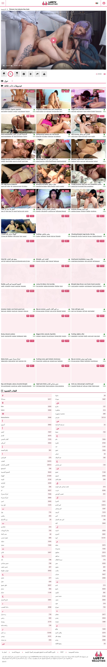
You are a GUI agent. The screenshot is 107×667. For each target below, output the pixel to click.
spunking (81, 286)
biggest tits (74, 236)
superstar (17, 286)
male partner (11, 361)
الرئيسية (3, 9)
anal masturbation (6, 136)
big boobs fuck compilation (85, 186)
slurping (9, 311)
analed (62, 186)
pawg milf (4, 186)
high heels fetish (40, 386)
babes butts (4, 361)
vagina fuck (74, 186)
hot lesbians (57, 136)
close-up (25, 311)
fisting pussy (95, 386)
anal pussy (80, 111)
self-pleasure (96, 261)
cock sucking (75, 286)
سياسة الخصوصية (74, 652)
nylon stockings (59, 386)
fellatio (82, 361)
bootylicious (94, 361)
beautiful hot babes (41, 186)
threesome (98, 111)
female (48, 236)
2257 (61, 652)
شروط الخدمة (16, 652)
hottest (96, 161)
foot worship (39, 286)
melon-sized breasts (51, 161)
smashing (7, 286)
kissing (28, 111)
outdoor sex (46, 361)
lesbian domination (49, 286)
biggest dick (58, 336)
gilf (11, 186)
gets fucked (91, 311)
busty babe (25, 161)
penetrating (74, 336)
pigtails (3, 161)
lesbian (88, 211)
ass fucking (4, 111)
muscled (73, 386)
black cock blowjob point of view (21, 261)
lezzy (61, 286)
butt (17, 361)
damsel (51, 261)
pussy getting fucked (89, 111)
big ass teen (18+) (57, 111)
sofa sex (85, 386)
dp (12, 136)
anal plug (21, 361)
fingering (83, 211)
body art (53, 236)
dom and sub (88, 261)
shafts (85, 336)
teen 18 (3, 211)
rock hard (80, 336)
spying (26, 211)
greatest (38, 336)
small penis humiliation (77, 261)
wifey (8, 186)
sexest (24, 236)
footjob (64, 311)
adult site (8, 261)
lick (25, 361)
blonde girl (79, 386)
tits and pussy (50, 336)
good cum (14, 311)
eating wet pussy (83, 136)
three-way (39, 136)
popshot (10, 111)
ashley (19, 386)
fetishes (57, 286)
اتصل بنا (4, 652)
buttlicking (87, 361)
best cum (3, 311)
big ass (90, 236)
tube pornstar (89, 161)
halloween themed (61, 211)
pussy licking (39, 111)
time (89, 136)
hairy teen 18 (9, 211)
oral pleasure (21, 111)
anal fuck (73, 111)
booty (2, 336)
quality (93, 136)
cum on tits (53, 311)
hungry (25, 136)
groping (64, 336)
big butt (47, 311)
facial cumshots (96, 286)
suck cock (91, 336)
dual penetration (18, 136)
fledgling (10, 236)
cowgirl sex (14, 386)
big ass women (40, 311)
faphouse (50, 136)
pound (13, 286)
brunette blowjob (26, 386)
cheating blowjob (97, 236)
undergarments (17, 186)
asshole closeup (75, 211)
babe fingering (51, 186)
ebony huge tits (40, 161)
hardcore (73, 161)
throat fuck (39, 361)
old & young (74, 136)
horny (78, 161)
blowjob (38, 211)
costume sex (51, 211)
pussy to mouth (17, 161)
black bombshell (61, 161)
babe (25, 336)
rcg (45, 111)
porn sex (82, 161)
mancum (20, 311)
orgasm (15, 111)
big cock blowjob (6, 386)
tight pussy (16, 236)
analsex (14, 336)
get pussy (49, 111)
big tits (80, 236)
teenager (23, 286)
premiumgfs (8, 336)
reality (2, 286)
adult (47, 261)
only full (3, 261)
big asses (79, 311)
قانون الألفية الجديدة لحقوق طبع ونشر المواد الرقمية (40, 652)
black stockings (50, 386)
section (43, 261)
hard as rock (20, 211)
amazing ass (53, 361)
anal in (58, 186)
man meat (97, 336)
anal (72, 311)
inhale (90, 386)
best (21, 236)
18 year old (4, 236)
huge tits (84, 236)
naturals (43, 336)
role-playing (44, 211)
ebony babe (9, 161)
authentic (43, 236)
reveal (15, 211)
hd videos (44, 136)
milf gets (84, 311)
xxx (75, 311)
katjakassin (20, 336)
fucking (38, 236)
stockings (93, 211)
